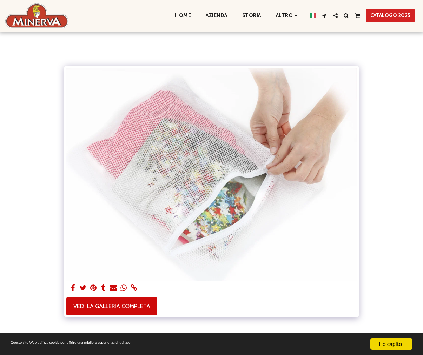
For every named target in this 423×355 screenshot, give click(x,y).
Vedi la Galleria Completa (111, 305)
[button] (324, 15)
